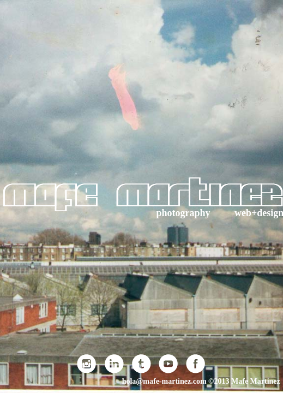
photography (183, 212)
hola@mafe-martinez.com (164, 381)
